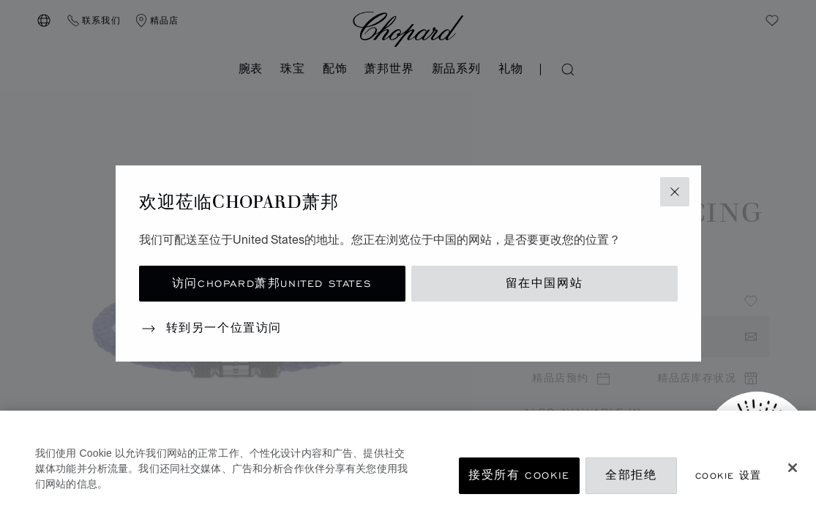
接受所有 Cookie (519, 475)
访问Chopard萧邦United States (272, 283)
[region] (408, 469)
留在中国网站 (544, 283)
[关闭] (792, 468)
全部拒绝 (630, 475)
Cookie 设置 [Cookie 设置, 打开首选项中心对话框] (728, 475)
